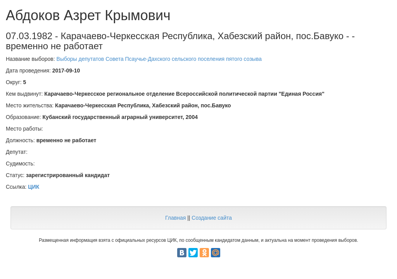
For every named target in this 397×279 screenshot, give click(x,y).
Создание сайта (212, 218)
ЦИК (33, 187)
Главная (175, 218)
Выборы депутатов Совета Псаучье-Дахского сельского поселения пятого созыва (159, 59)
